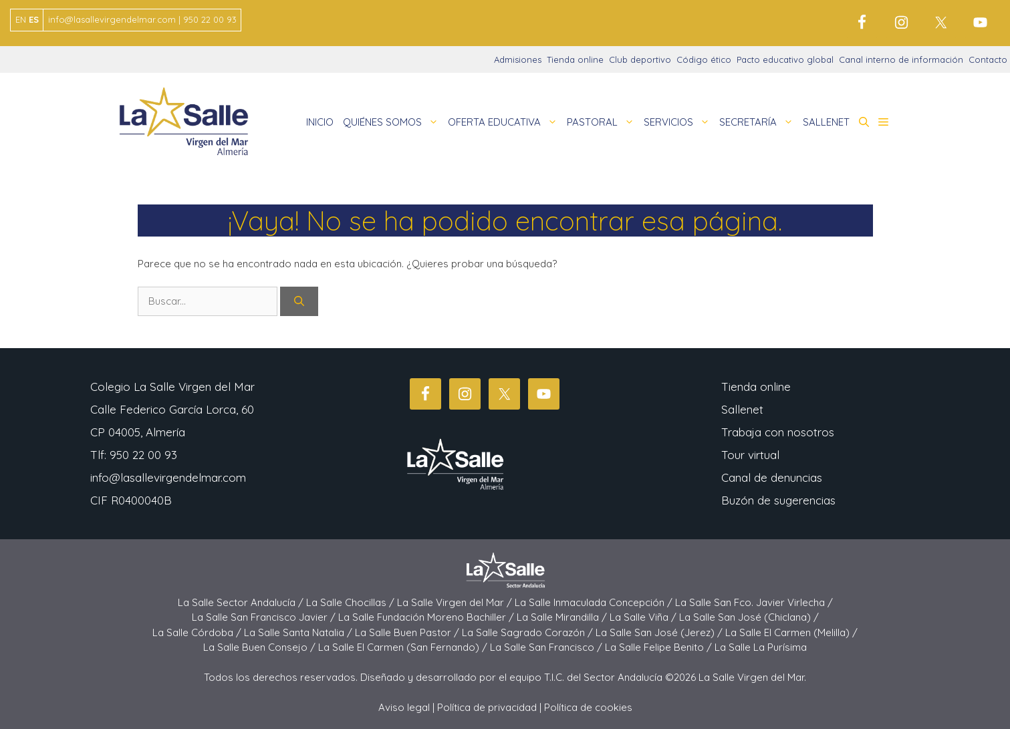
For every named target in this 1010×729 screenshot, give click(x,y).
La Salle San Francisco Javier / (265, 617)
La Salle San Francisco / (547, 647)
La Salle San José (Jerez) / (660, 632)
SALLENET (826, 122)
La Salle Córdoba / (198, 632)
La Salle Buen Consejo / (260, 647)
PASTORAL (603, 122)
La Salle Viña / (644, 617)
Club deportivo (640, 59)
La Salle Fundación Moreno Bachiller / (427, 617)
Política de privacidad (487, 707)
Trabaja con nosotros (777, 432)
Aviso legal (404, 707)
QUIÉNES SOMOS (393, 122)
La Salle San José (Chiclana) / (749, 617)
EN (20, 19)
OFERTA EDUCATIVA (505, 122)
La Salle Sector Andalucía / (242, 602)
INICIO (320, 122)
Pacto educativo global (785, 59)
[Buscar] (299, 302)
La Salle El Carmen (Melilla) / (791, 632)
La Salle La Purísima (761, 647)
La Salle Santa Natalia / (299, 632)
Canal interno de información (901, 59)
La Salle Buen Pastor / (408, 632)
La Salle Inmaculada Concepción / (595, 602)
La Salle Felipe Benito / (660, 647)
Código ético (703, 59)
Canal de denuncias (771, 477)
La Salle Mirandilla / (563, 617)
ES (34, 19)
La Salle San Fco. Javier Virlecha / (754, 602)
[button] (864, 122)
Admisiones (517, 59)
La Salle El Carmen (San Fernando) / (404, 647)
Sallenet (742, 409)
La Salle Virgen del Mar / (456, 602)
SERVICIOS (679, 122)
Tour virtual (750, 455)
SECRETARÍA (758, 122)
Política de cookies (588, 707)
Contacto (988, 59)
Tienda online (575, 59)
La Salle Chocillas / (351, 602)
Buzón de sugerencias (778, 500)
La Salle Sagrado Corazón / (529, 632)
